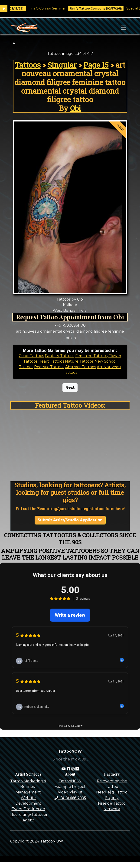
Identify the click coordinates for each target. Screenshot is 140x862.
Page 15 (96, 64)
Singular (62, 64)
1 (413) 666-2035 (70, 797)
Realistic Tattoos (49, 367)
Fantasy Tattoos (59, 356)
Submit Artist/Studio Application (70, 520)
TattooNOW (70, 781)
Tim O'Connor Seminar (50, 8)
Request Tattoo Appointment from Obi (70, 317)
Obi (75, 108)
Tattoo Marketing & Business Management (28, 786)
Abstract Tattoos (80, 367)
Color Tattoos (31, 356)
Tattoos (28, 64)
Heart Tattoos (51, 361)
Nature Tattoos (79, 361)
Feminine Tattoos (91, 356)
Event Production (28, 809)
